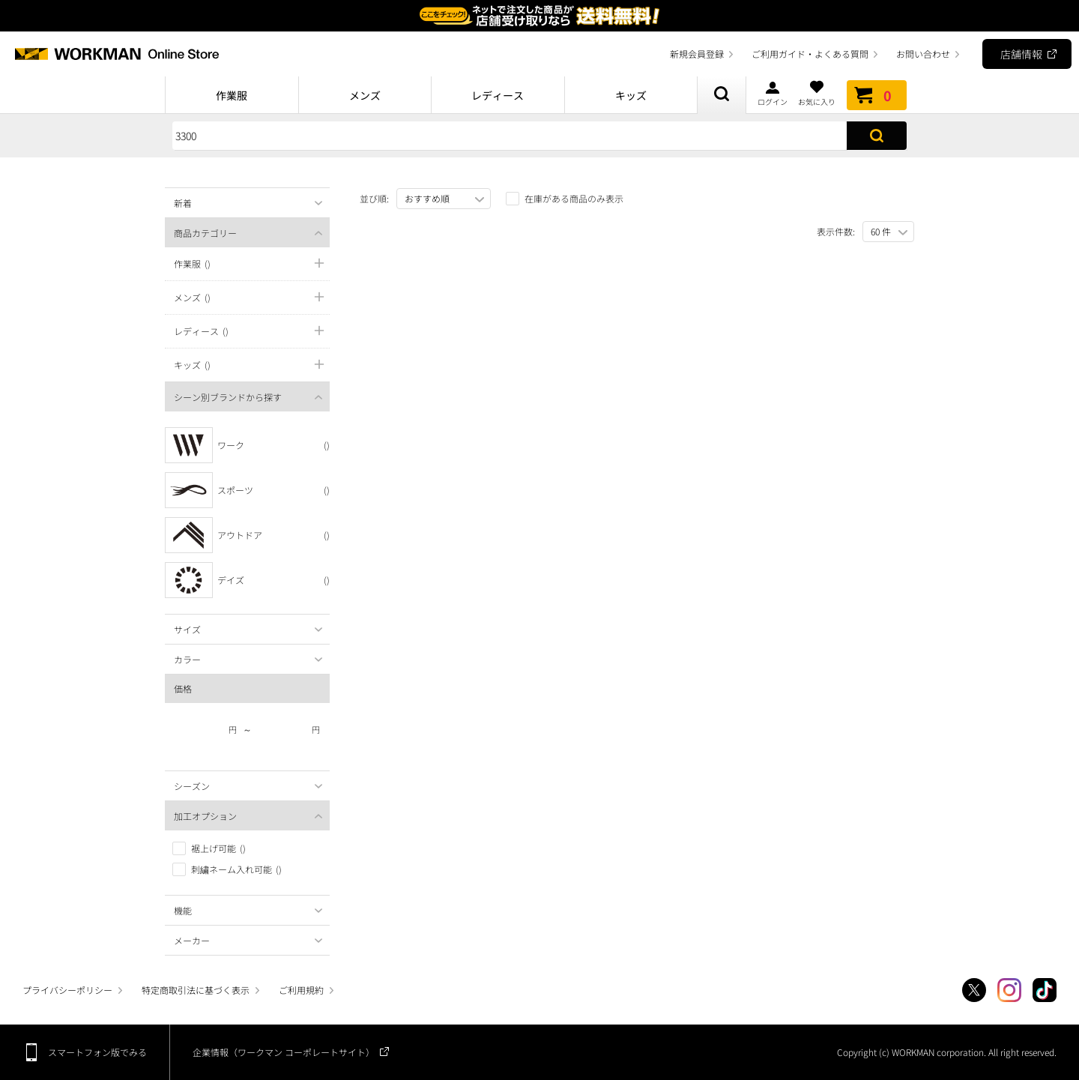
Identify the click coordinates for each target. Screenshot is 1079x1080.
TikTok (1045, 990)
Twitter (974, 990)
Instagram (1009, 990)
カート (876, 95)
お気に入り (816, 93)
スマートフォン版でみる (97, 1052)
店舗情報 (1021, 53)
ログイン (773, 93)
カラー (187, 659)
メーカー (192, 940)
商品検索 (722, 95)
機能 (183, 910)
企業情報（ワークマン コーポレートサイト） (284, 1052)
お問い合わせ (923, 53)
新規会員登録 (697, 53)
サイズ (187, 629)
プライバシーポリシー (67, 989)
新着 (183, 202)
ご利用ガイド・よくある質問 (810, 53)
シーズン (192, 785)
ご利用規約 (301, 989)
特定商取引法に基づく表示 (196, 989)
